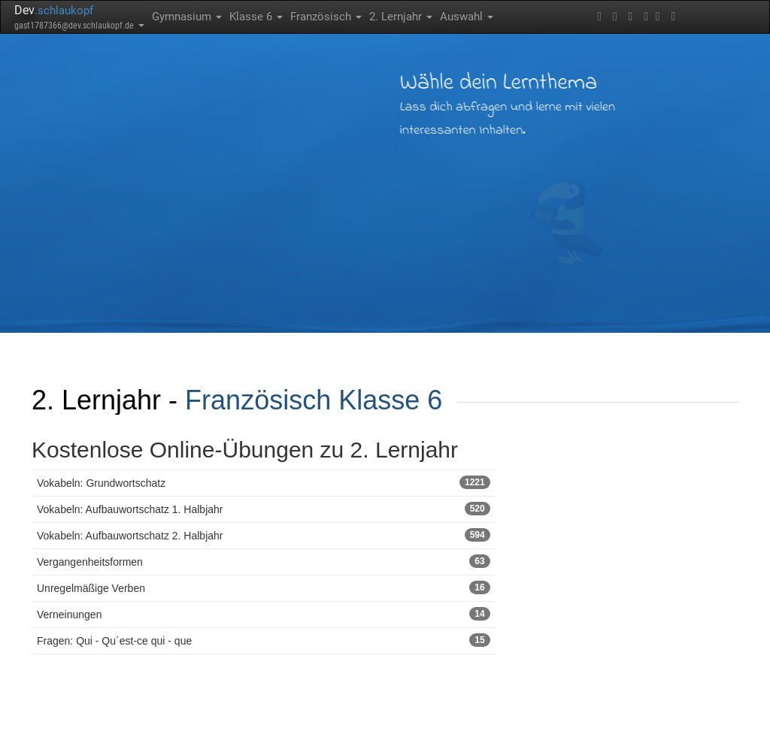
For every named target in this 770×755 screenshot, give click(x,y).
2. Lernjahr (400, 16)
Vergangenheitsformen (263, 561)
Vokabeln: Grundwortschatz (263, 482)
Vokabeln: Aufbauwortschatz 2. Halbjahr (263, 535)
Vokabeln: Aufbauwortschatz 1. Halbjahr (263, 508)
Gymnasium (187, 16)
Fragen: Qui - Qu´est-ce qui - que (263, 640)
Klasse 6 (256, 16)
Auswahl (466, 16)
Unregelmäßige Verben (263, 587)
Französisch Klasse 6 (313, 400)
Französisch (326, 16)
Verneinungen (263, 614)
